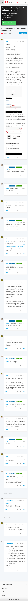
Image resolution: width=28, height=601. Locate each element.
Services (4, 588)
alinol (7, 41)
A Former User (9, 500)
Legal (3, 595)
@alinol (7, 169)
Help (2, 592)
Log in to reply (23, 33)
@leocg (7, 241)
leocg (7, 167)
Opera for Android (7, 33)
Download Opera (9, 22)
